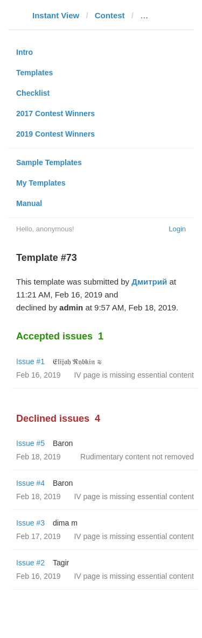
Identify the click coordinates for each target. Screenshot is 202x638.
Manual (29, 203)
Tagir (61, 562)
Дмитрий (149, 281)
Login (177, 229)
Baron (63, 443)
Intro (24, 52)
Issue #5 (30, 443)
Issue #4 (30, 483)
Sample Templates (49, 162)
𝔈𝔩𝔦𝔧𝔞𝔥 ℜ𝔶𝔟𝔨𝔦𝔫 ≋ (77, 361)
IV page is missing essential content (134, 375)
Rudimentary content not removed (137, 456)
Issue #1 (30, 361)
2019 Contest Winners (55, 134)
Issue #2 (30, 562)
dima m (65, 523)
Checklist (33, 93)
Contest (110, 15)
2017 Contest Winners (55, 113)
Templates (34, 72)
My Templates (41, 183)
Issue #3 (30, 523)
